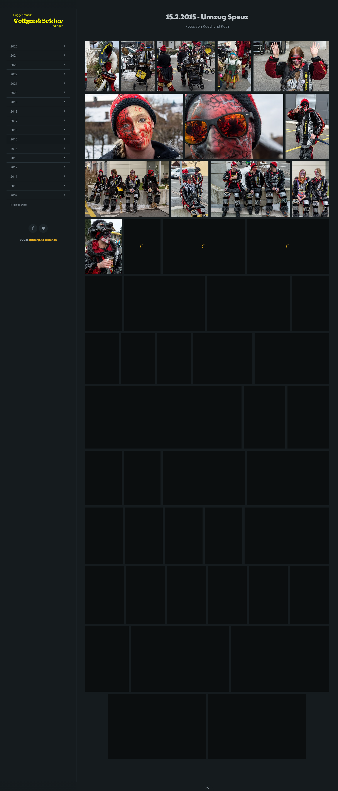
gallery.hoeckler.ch (43, 240)
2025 (13, 46)
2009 (13, 195)
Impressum (18, 204)
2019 (13, 102)
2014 (13, 149)
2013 (13, 158)
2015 (13, 139)
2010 (13, 186)
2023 (13, 65)
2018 (13, 111)
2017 (13, 121)
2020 (13, 93)
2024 (13, 55)
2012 (13, 167)
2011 (13, 176)
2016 (13, 130)
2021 (13, 83)
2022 (13, 74)
